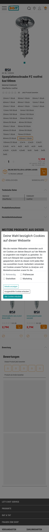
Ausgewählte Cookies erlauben (16, 291)
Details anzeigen (10, 286)
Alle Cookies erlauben (12, 297)
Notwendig (11, 274)
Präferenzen (28, 274)
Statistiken (11, 278)
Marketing (27, 278)
